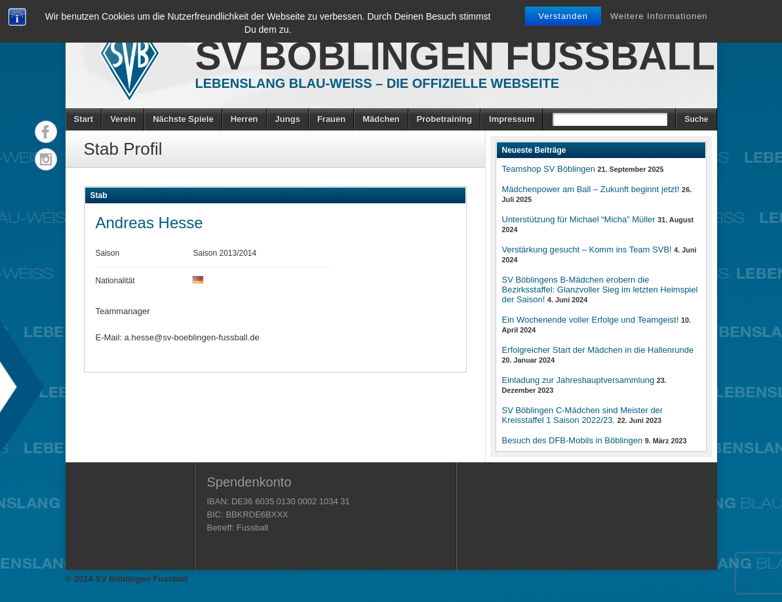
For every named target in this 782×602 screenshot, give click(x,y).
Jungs (287, 119)
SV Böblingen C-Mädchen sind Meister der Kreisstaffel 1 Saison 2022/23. (582, 415)
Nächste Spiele (183, 119)
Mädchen (380, 119)
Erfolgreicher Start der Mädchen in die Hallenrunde (598, 350)
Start (84, 119)
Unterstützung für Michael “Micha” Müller (578, 219)
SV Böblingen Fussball (455, 56)
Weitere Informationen (659, 16)
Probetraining (445, 119)
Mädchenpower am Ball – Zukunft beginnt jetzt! (591, 189)
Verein (123, 119)
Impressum (511, 119)
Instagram (46, 159)
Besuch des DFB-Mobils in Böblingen (572, 440)
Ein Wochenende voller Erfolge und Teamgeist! (590, 320)
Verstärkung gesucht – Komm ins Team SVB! (587, 249)
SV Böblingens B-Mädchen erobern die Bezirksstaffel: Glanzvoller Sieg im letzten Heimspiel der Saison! (600, 289)
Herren (244, 119)
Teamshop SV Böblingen (548, 169)
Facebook (46, 132)
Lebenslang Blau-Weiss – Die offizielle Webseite (377, 83)
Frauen (331, 119)
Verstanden (563, 16)
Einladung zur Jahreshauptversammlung (578, 380)
